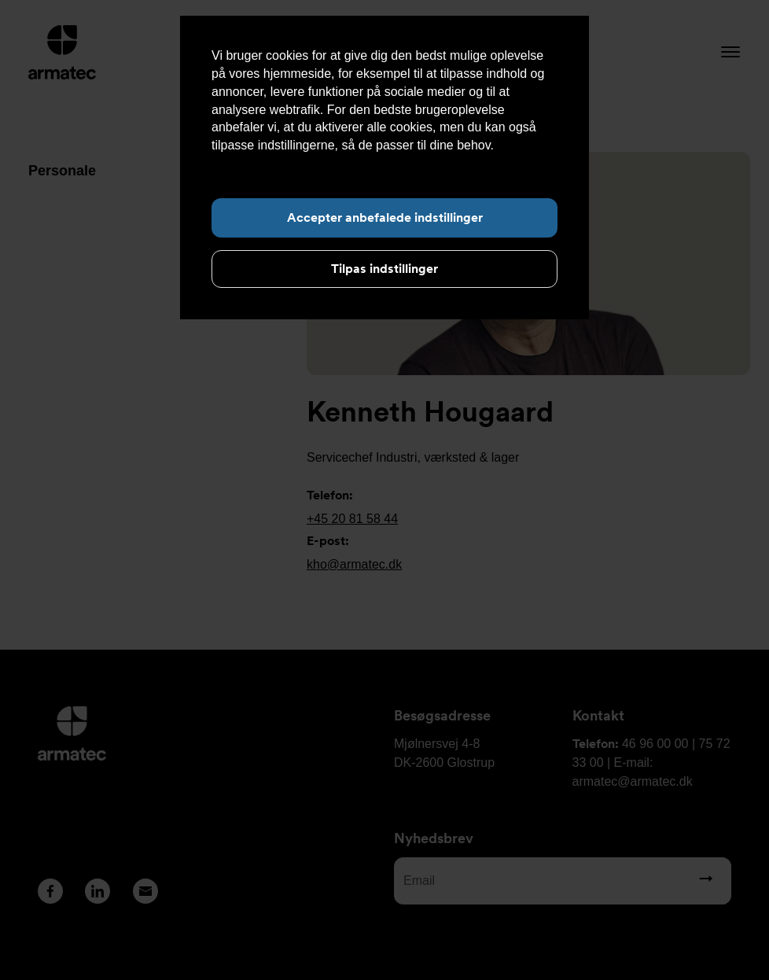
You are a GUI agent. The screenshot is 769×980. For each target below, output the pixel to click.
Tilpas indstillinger (384, 268)
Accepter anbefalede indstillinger (385, 217)
